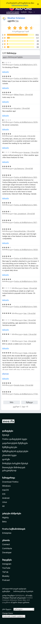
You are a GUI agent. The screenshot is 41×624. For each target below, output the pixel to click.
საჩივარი (5, 72)
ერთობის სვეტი (9, 455)
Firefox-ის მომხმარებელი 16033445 (27, 250)
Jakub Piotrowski (20, 136)
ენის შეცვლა (6, 609)
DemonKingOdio (20, 231)
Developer (6, 552)
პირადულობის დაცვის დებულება (14, 589)
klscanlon (17, 108)
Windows (6, 486)
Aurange (27, 152)
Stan (25, 320)
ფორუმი (6, 459)
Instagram (6, 564)
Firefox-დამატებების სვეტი (14, 439)
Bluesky (5, 576)
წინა (11, 402)
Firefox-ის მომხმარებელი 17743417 (27, 394)
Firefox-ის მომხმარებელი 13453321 (27, 78)
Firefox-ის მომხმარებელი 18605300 (27, 205)
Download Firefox (10, 482)
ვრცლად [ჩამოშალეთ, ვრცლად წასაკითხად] (5, 374)
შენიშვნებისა (20, 595)
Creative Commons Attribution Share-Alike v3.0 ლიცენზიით (17, 600)
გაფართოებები (12, 12)
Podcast (6, 580)
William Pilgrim (19, 94)
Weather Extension (16, 18)
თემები (24, 12)
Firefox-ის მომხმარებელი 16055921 (27, 177)
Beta (4, 521)
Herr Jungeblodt (20, 214)
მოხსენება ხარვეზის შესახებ (15, 463)
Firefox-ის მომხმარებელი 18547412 (27, 281)
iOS (3, 494)
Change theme (7, 613)
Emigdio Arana (19, 385)
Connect (6, 544)
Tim (17, 21)
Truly (25, 341)
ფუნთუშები (6, 591)
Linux (4, 502)
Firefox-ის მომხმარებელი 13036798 (27, 258)
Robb (25, 353)
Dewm (26, 288)
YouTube (6, 568)
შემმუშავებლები (9, 447)
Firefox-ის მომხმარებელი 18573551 (27, 222)
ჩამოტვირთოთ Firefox (20, 5)
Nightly (5, 517)
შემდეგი (29, 402)
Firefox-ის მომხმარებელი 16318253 (27, 122)
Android (5, 498)
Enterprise (6, 533)
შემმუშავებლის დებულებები (15, 451)
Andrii (26, 334)
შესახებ (5, 435)
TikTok (5, 572)
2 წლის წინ (29, 94)
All (3, 506)
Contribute (7, 548)
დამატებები (7, 431)
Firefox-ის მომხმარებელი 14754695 (27, 65)
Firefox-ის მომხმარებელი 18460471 (27, 307)
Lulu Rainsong (19, 168)
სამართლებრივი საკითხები (23, 591)
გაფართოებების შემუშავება (15, 443)
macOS (5, 490)
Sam (25, 313)
